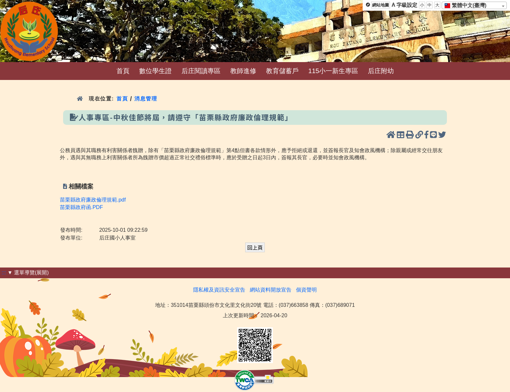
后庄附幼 (381, 70)
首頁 (122, 70)
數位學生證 (155, 70)
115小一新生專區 (333, 70)
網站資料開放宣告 (270, 290)
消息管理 (145, 98)
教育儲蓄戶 (282, 70)
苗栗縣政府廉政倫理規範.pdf (93, 200)
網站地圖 (380, 5)
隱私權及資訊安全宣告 (219, 290)
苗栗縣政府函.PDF (81, 207)
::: (4, 272)
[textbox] (467, 5)
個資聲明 (306, 290)
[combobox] (474, 5)
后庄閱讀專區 (201, 70)
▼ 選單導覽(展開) (28, 272)
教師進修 (243, 70)
